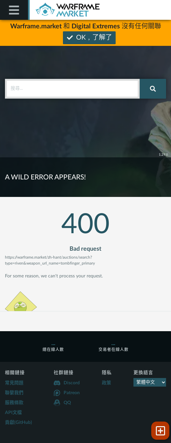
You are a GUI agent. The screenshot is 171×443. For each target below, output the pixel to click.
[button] (160, 430)
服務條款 (14, 402)
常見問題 (14, 383)
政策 (106, 383)
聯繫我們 (14, 393)
